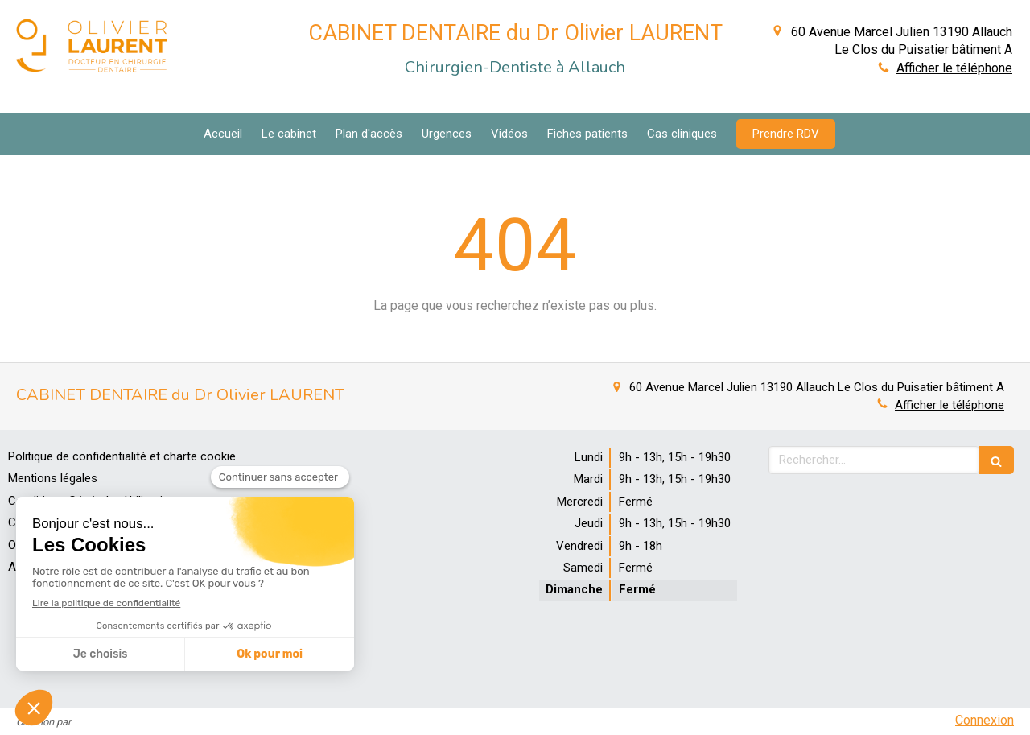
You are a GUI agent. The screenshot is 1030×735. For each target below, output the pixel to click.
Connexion (984, 720)
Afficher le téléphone (954, 68)
